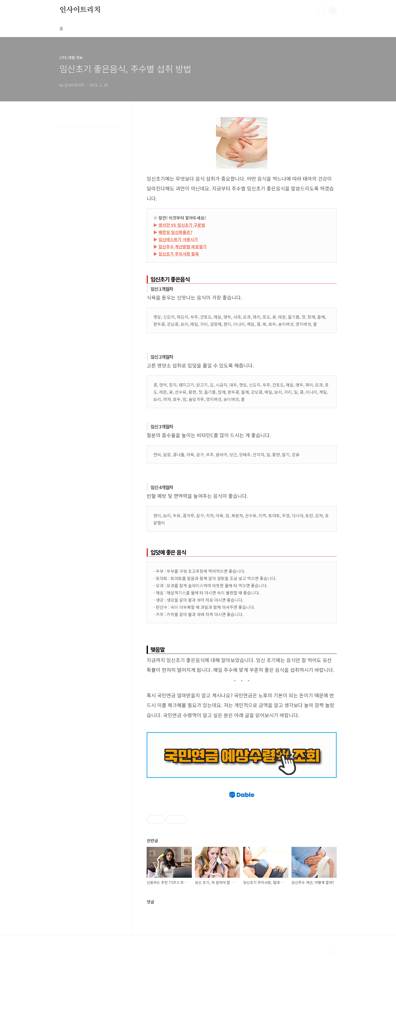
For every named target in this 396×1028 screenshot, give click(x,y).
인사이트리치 (80, 10)
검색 (321, 10)
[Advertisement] (242, 819)
